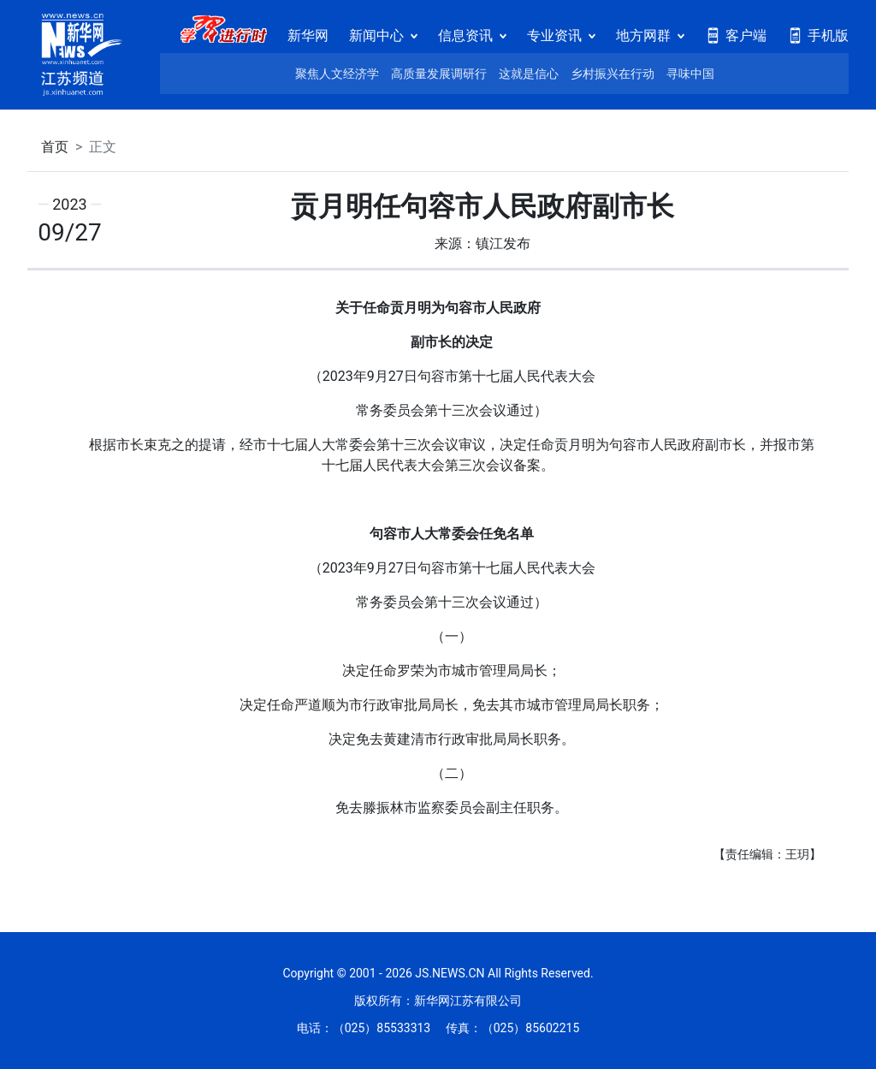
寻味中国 (690, 73)
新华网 (307, 35)
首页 (54, 147)
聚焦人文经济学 (337, 73)
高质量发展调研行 (439, 73)
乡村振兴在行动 (612, 73)
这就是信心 (529, 73)
